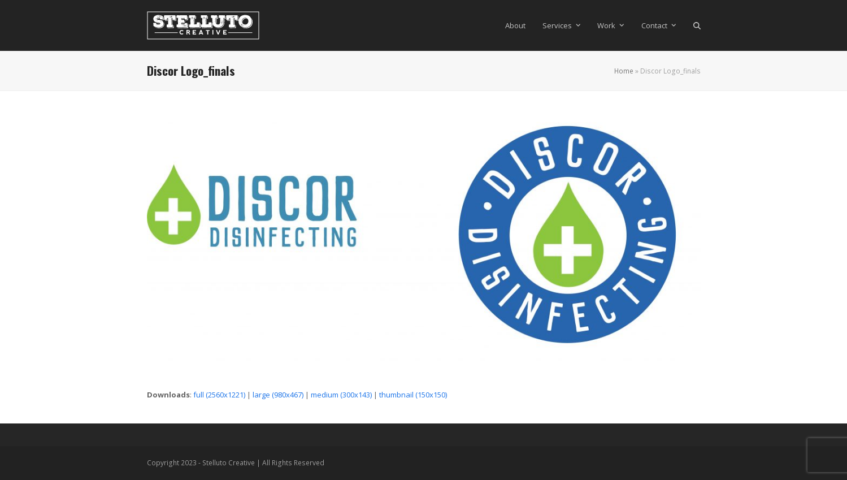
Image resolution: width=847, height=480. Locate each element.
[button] (697, 25)
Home (623, 71)
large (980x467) (278, 395)
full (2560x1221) (219, 395)
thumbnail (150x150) (413, 395)
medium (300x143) (341, 395)
